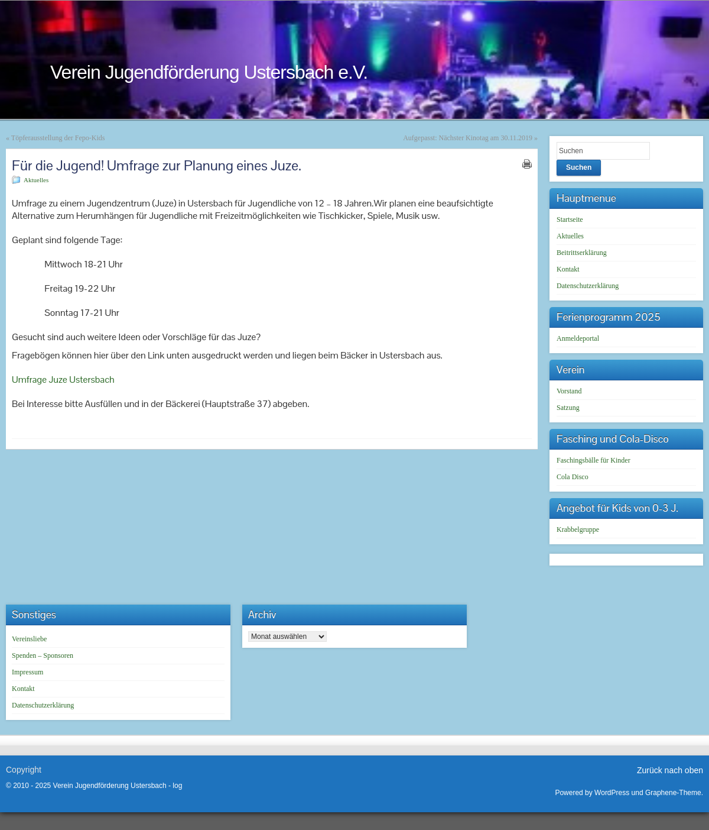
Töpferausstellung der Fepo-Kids (58, 138)
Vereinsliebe (29, 639)
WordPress (611, 793)
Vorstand (569, 391)
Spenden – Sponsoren (42, 655)
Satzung (568, 407)
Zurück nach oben (670, 770)
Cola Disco (572, 477)
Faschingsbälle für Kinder (593, 460)
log (177, 785)
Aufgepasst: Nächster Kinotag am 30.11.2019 (467, 138)
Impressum (27, 672)
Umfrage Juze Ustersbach (63, 379)
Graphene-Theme (673, 793)
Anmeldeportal (578, 338)
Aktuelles (36, 179)
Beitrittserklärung (582, 252)
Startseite (570, 219)
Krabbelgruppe (578, 529)
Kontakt (568, 269)
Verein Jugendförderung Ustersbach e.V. (208, 72)
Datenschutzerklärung (588, 286)
